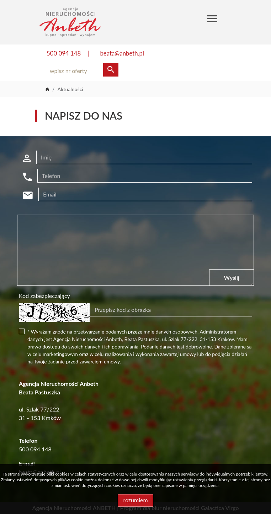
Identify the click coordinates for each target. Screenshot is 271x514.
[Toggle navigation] (212, 20)
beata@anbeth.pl (122, 53)
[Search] (80, 71)
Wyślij (231, 277)
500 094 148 (64, 53)
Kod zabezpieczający (44, 295)
